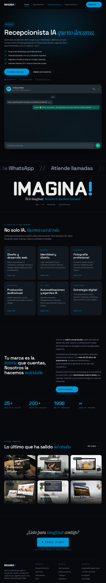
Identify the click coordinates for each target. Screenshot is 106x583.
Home (26, 4)
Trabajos (62, 575)
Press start (55, 542)
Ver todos (93, 446)
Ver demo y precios (16, 71)
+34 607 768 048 (88, 572)
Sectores (39, 572)
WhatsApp (86, 579)
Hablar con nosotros (42, 72)
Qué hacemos (38, 4)
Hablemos (93, 4)
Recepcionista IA (54, 4)
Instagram (86, 575)
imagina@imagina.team (91, 568)
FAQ (36, 579)
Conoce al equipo (67, 389)
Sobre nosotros (71, 4)
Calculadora (40, 575)
